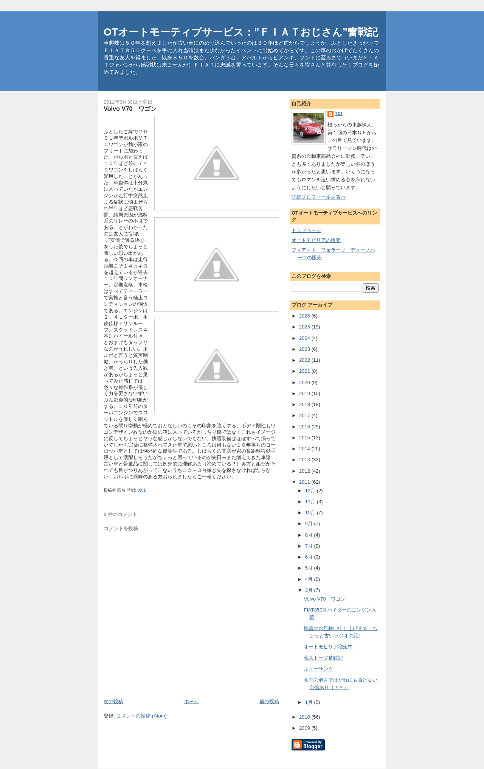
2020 (305, 382)
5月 (309, 568)
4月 (309, 579)
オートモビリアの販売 (316, 240)
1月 (309, 702)
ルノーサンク (318, 669)
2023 (305, 349)
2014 (305, 448)
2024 (305, 338)
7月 (309, 546)
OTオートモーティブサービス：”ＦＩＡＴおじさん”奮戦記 (241, 32)
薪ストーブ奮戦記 (323, 658)
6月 (309, 557)
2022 (305, 360)
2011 (305, 482)
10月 (311, 512)
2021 (305, 371)
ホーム (191, 701)
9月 (309, 523)
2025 (305, 327)
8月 (309, 535)
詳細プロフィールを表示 (319, 197)
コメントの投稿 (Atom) (141, 716)
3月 (309, 590)
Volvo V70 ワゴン (325, 599)
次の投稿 (113, 701)
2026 (305, 316)
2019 (305, 393)
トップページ (306, 230)
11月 (311, 501)
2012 (305, 471)
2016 (305, 427)
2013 (305, 459)
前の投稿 (269, 701)
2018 (305, 404)
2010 (305, 717)
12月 (311, 490)
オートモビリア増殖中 (328, 646)
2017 (305, 415)
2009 (305, 728)
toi (339, 114)
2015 (305, 438)
